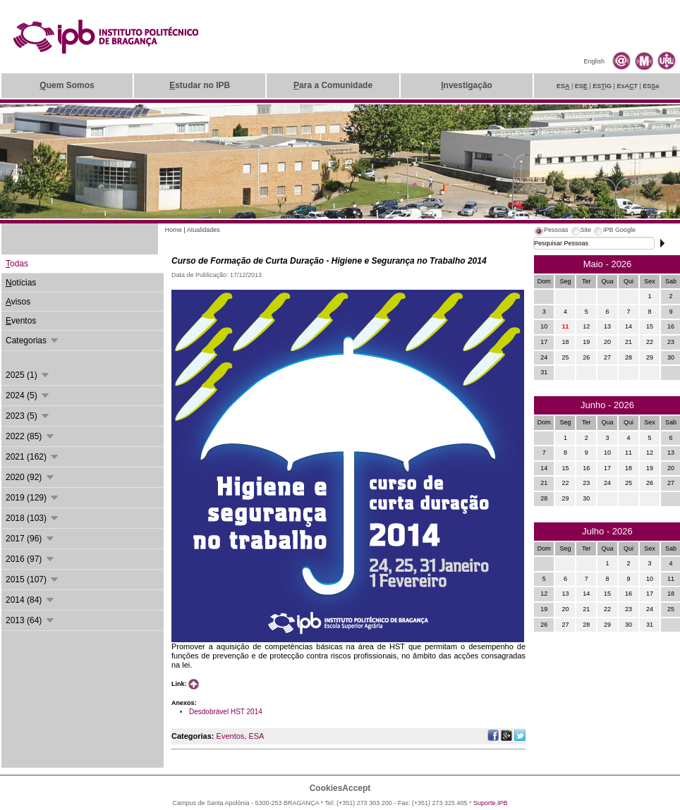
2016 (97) (31, 559)
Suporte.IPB (490, 802)
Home (173, 229)
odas (17, 264)
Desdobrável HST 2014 (225, 712)
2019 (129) (33, 497)
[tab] (551, 232)
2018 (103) (33, 518)
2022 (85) (31, 436)
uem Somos (67, 85)
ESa (651, 86)
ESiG (602, 86)
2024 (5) (28, 395)
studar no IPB (199, 85)
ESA (256, 736)
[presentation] (551, 232)
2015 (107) (33, 579)
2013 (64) (31, 620)
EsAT (627, 86)
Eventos (231, 736)
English (594, 61)
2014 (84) (31, 600)
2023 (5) (28, 416)
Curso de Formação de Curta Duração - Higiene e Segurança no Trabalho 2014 (329, 261)
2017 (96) (31, 538)
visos (18, 302)
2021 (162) (33, 456)
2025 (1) (28, 375)
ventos (21, 321)
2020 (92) (31, 477)
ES (563, 86)
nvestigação (466, 85)
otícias (21, 283)
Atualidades (203, 229)
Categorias (33, 340)
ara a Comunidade (332, 85)
